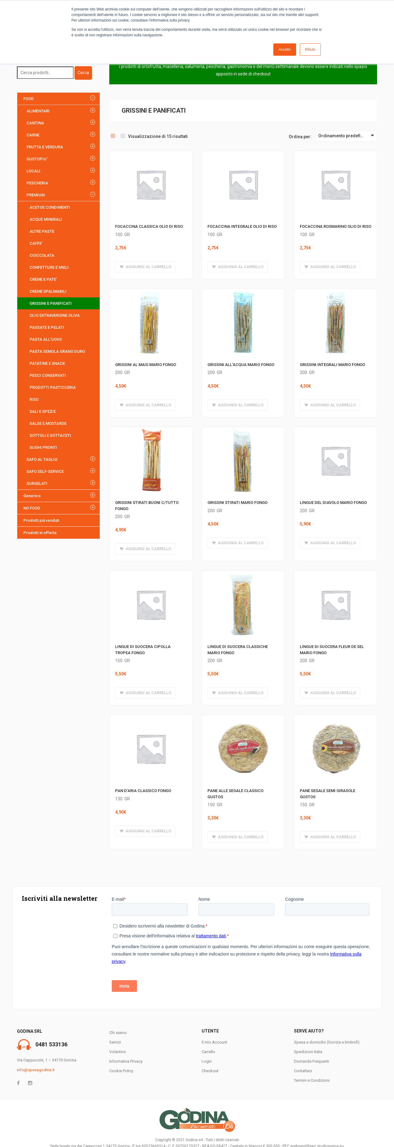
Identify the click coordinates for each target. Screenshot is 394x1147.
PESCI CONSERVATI (48, 375)
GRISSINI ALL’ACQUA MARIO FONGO (240, 364)
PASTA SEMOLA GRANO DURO (57, 351)
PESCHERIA (37, 183)
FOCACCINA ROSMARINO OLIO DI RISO (335, 226)
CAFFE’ (36, 243)
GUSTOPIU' (36, 159)
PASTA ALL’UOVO (46, 339)
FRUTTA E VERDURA (44, 147)
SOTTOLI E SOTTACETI (50, 435)
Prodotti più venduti (41, 520)
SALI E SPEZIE (43, 411)
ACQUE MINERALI (46, 219)
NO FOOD (31, 508)
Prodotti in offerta (39, 532)
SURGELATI (36, 483)
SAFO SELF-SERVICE (45, 471)
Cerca (83, 72)
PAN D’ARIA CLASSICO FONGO (143, 790)
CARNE (32, 135)
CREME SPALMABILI (48, 291)
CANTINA (35, 123)
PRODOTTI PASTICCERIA (53, 387)
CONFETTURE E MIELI (49, 267)
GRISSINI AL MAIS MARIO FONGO (145, 364)
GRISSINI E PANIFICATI (51, 303)
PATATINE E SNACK (47, 363)
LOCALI (33, 171)
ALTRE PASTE (42, 231)
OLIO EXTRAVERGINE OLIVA (55, 315)
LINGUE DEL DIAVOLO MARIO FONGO (333, 502)
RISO (34, 399)
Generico (32, 495)
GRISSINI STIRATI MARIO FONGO (237, 502)
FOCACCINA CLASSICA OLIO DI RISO (149, 226)
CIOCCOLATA (42, 255)
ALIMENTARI (38, 111)
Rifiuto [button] (310, 49)
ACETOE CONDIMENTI (50, 207)
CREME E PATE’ (43, 279)
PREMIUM (35, 195)
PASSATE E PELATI (47, 327)
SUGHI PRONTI (43, 447)
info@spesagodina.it (35, 1070)
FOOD (28, 98)
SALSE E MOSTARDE (48, 423)
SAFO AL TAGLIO (41, 459)
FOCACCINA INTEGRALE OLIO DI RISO (242, 226)
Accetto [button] (285, 49)
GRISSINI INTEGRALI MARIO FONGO (332, 364)
